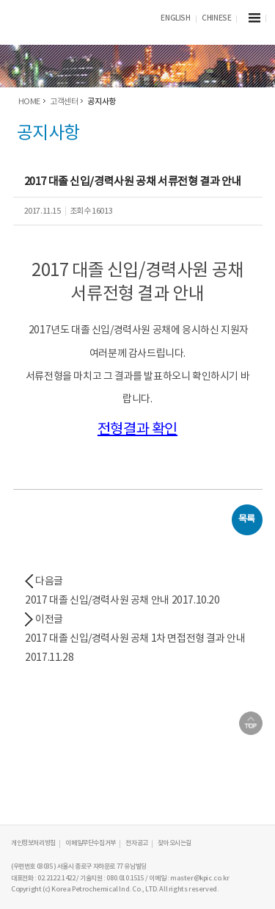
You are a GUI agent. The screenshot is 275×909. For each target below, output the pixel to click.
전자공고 (136, 843)
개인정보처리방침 (33, 843)
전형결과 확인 (137, 429)
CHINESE (216, 18)
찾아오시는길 (174, 843)
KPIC (66, 19)
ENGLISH (175, 18)
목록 (246, 519)
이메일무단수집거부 (90, 843)
